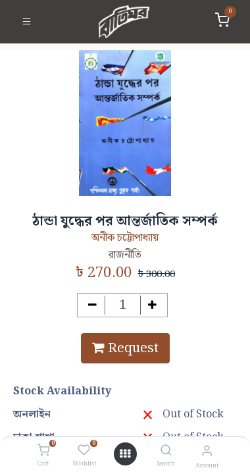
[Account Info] (207, 451)
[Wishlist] (83, 451)
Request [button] (125, 348)
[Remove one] (92, 305)
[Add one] (153, 305)
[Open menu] (125, 454)
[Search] (166, 451)
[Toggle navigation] (26, 21)
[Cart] (43, 451)
